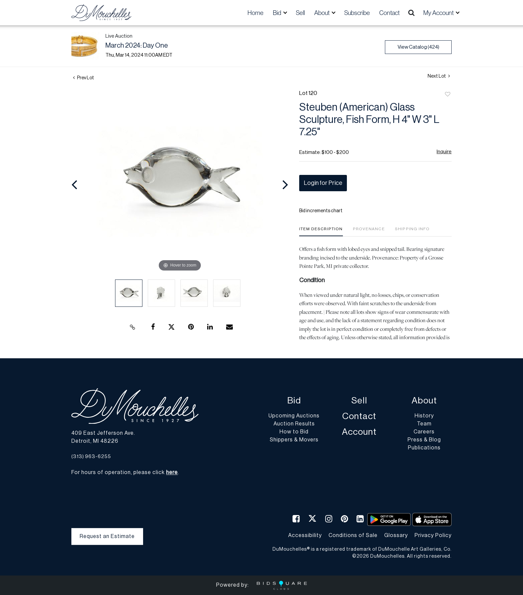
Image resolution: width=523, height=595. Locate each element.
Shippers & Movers (294, 440)
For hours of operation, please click (124, 472)
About (424, 400)
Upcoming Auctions (294, 416)
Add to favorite (448, 94)
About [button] (322, 13)
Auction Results (294, 424)
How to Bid (294, 432)
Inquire (444, 151)
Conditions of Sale (353, 535)
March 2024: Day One (136, 45)
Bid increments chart (321, 211)
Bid (294, 400)
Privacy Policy (433, 535)
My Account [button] (439, 13)
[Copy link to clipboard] (133, 327)
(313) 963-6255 (91, 456)
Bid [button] (277, 13)
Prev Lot (83, 78)
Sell (300, 13)
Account (359, 432)
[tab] (321, 231)
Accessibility (305, 535)
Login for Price (323, 183)
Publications (424, 448)
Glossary (396, 535)
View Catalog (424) (418, 47)
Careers (424, 432)
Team (424, 424)
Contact (389, 13)
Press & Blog (424, 440)
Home (255, 13)
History (424, 416)
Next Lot (439, 76)
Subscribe (357, 13)
